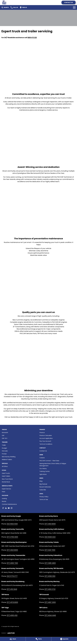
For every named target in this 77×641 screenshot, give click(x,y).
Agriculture (43, 474)
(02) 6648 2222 (50, 537)
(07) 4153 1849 (12, 589)
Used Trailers (6, 476)
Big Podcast (43, 484)
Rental (4, 501)
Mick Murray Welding (8, 457)
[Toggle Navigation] (74, 7)
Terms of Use (43, 499)
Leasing (4, 498)
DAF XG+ (5, 438)
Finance (42, 432)
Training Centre (44, 471)
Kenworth (5, 432)
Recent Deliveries (45, 487)
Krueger (4, 448)
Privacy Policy (43, 497)
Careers (42, 458)
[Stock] (13, 639)
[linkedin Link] (6, 508)
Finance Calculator (45, 435)
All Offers (5, 466)
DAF (3, 435)
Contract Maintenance (9, 504)
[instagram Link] (11, 508)
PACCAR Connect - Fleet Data (49, 461)
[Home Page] (3, 2)
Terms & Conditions (45, 444)
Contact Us (68, 2)
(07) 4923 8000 (12, 550)
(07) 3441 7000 (49, 550)
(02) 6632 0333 (12, 524)
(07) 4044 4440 (50, 615)
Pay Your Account (45, 441)
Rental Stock (6, 482)
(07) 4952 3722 (49, 589)
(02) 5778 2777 (12, 576)
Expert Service (6, 489)
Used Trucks (6, 473)
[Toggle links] (8, 633)
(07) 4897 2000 (50, 602)
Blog (40, 481)
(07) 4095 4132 (12, 615)
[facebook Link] (3, 508)
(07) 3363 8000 (50, 524)
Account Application (46, 438)
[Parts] (38, 639)
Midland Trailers (7, 459)
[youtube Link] (9, 508)
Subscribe (42, 490)
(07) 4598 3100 (49, 576)
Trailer (4, 445)
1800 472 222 (32, 37)
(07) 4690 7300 (12, 563)
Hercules (5, 451)
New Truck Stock (7, 479)
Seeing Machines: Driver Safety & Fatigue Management (52, 465)
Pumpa (4, 454)
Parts (3, 492)
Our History (43, 468)
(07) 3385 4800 (50, 563)
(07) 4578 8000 (12, 602)
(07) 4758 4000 (12, 537)
